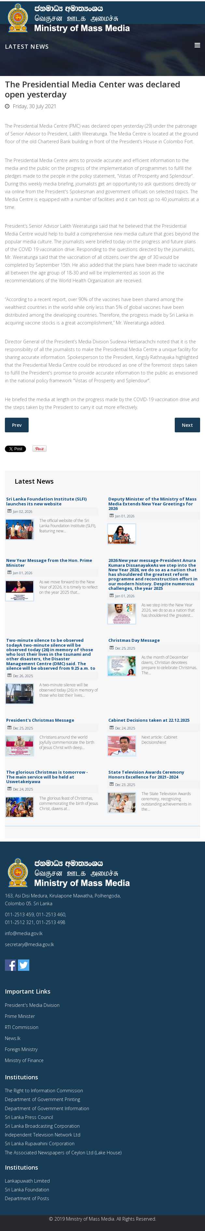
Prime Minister (20, 1016)
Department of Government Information (47, 1108)
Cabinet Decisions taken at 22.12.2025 (148, 720)
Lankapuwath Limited (27, 1181)
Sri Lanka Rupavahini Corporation (40, 1143)
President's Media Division (32, 1005)
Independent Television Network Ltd (42, 1135)
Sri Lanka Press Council (29, 1117)
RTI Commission (21, 1027)
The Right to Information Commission (44, 1090)
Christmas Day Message (134, 640)
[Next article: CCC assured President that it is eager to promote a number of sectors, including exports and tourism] (187, 425)
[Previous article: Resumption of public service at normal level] (17, 425)
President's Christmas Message (40, 720)
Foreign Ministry (21, 1049)
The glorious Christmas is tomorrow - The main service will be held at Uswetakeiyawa (47, 776)
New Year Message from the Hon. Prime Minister (49, 562)
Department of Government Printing (42, 1099)
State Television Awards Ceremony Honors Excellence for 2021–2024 (146, 774)
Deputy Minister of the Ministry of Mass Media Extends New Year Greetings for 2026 (152, 503)
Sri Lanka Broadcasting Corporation (42, 1126)
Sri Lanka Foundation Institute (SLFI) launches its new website (46, 501)
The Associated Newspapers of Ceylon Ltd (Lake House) (63, 1152)
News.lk (12, 1038)
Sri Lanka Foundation (27, 1190)
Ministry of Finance (24, 1060)
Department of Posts (27, 1198)
